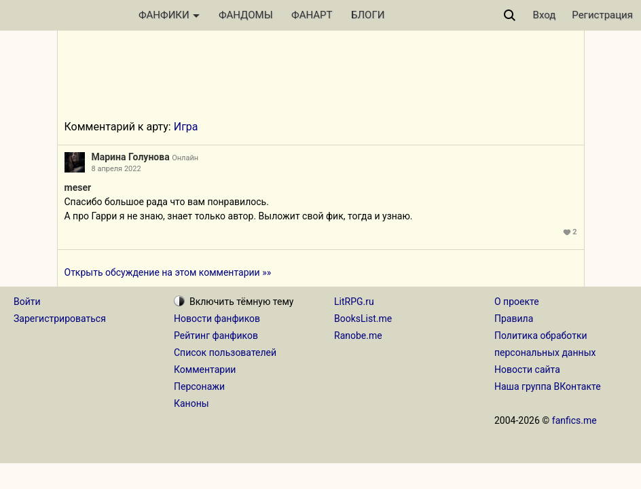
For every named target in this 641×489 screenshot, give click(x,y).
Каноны (191, 403)
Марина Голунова (131, 156)
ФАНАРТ (311, 15)
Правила (513, 318)
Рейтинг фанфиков (216, 335)
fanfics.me (574, 420)
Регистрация (602, 15)
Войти (27, 301)
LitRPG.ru (354, 301)
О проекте (516, 301)
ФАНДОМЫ (246, 15)
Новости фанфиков (217, 318)
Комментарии (205, 369)
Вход (544, 15)
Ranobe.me (358, 335)
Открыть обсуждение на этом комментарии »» (168, 272)
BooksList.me (363, 318)
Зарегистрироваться (60, 318)
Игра (186, 126)
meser (78, 187)
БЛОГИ (367, 15)
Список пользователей (225, 352)
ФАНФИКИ (169, 15)
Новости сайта (527, 369)
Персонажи (199, 386)
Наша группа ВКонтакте (547, 386)
